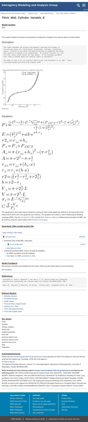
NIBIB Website (16, 419)
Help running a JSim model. (12, 232)
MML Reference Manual (49, 217)
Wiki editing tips (38, 407)
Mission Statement (16, 398)
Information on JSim (14, 248)
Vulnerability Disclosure (69, 407)
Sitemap (64, 410)
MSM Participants (16, 410)
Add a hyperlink (38, 413)
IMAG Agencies (15, 404)
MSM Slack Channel (18, 413)
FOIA (63, 404)
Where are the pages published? (44, 404)
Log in (85, 10)
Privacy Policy (66, 398)
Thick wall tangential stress (13, 309)
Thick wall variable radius (13, 311)
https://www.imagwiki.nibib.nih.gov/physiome (25, 356)
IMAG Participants (16, 407)
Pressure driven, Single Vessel (15, 304)
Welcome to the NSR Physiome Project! (13, 13)
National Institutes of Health (35, 419)
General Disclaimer (68, 401)
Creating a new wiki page (41, 401)
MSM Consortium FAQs (18, 401)
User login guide (38, 398)
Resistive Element (10, 296)
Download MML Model (16, 244)
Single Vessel (9, 301)
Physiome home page (39, 220)
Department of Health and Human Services (64, 419)
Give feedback (7, 270)
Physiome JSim (33, 13)
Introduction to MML (28, 217)
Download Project (10, 237)
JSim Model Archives (46, 13)
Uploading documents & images (44, 410)
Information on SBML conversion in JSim (21, 256)
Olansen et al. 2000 (11, 306)
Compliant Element (11, 299)
